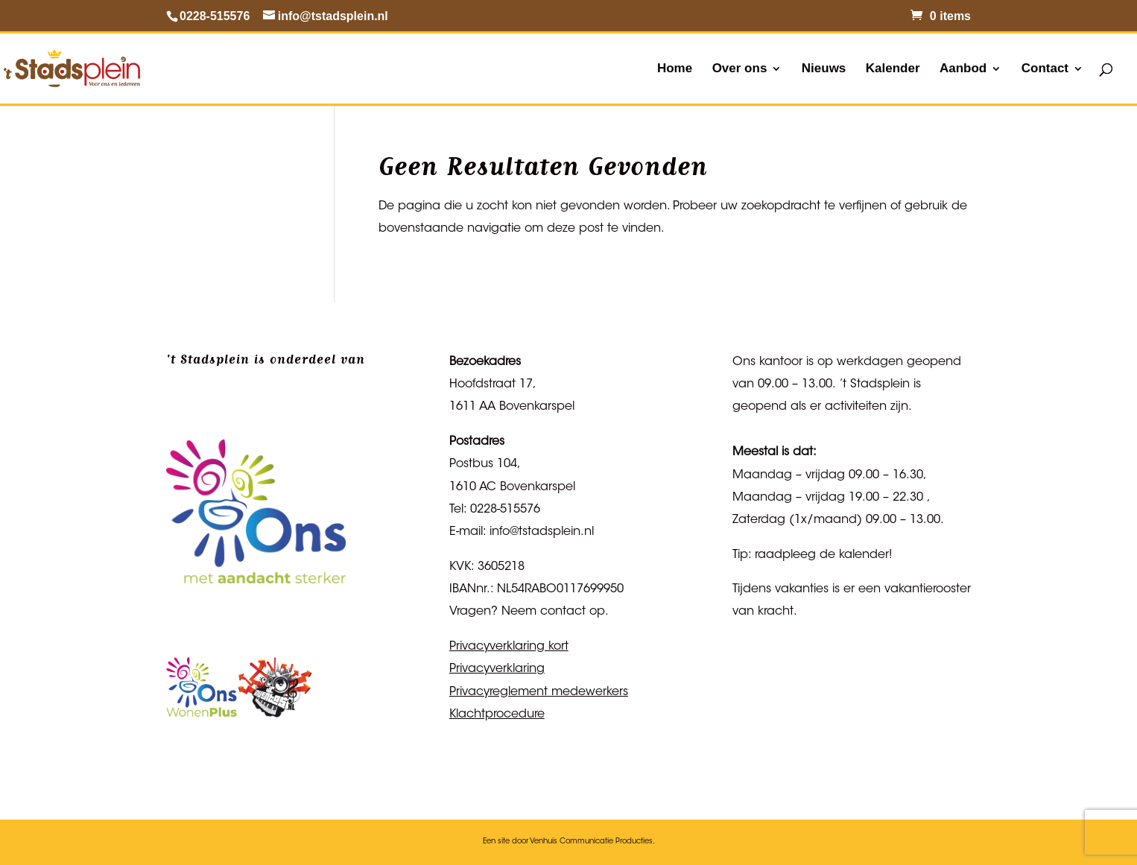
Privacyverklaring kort (508, 647)
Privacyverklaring (497, 669)
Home (674, 69)
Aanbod (963, 69)
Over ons (739, 69)
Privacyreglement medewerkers (538, 692)
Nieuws (824, 69)
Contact (1045, 69)
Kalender (893, 69)
